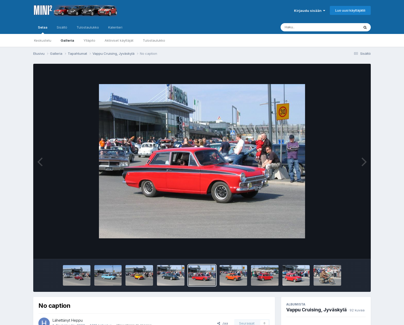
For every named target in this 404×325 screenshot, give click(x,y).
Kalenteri (115, 27)
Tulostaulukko (154, 40)
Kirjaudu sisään (309, 10)
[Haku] (310, 27)
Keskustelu (42, 40)
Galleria (67, 40)
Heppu (77, 320)
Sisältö (62, 27)
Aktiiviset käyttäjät (119, 40)
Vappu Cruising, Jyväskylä (316, 309)
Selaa (42, 29)
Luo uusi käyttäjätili (350, 10)
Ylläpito (89, 40)
